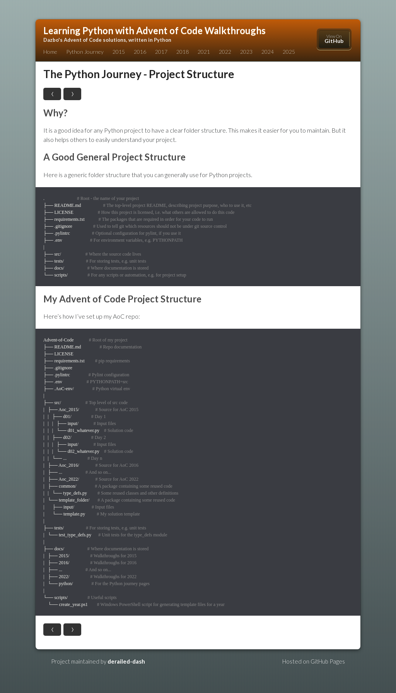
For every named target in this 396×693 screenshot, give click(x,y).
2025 (289, 51)
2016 (140, 51)
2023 (246, 51)
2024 (267, 51)
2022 (225, 51)
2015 (119, 51)
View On (334, 39)
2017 (161, 51)
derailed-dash (126, 661)
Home (50, 51)
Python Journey (85, 51)
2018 (182, 51)
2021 (204, 51)
